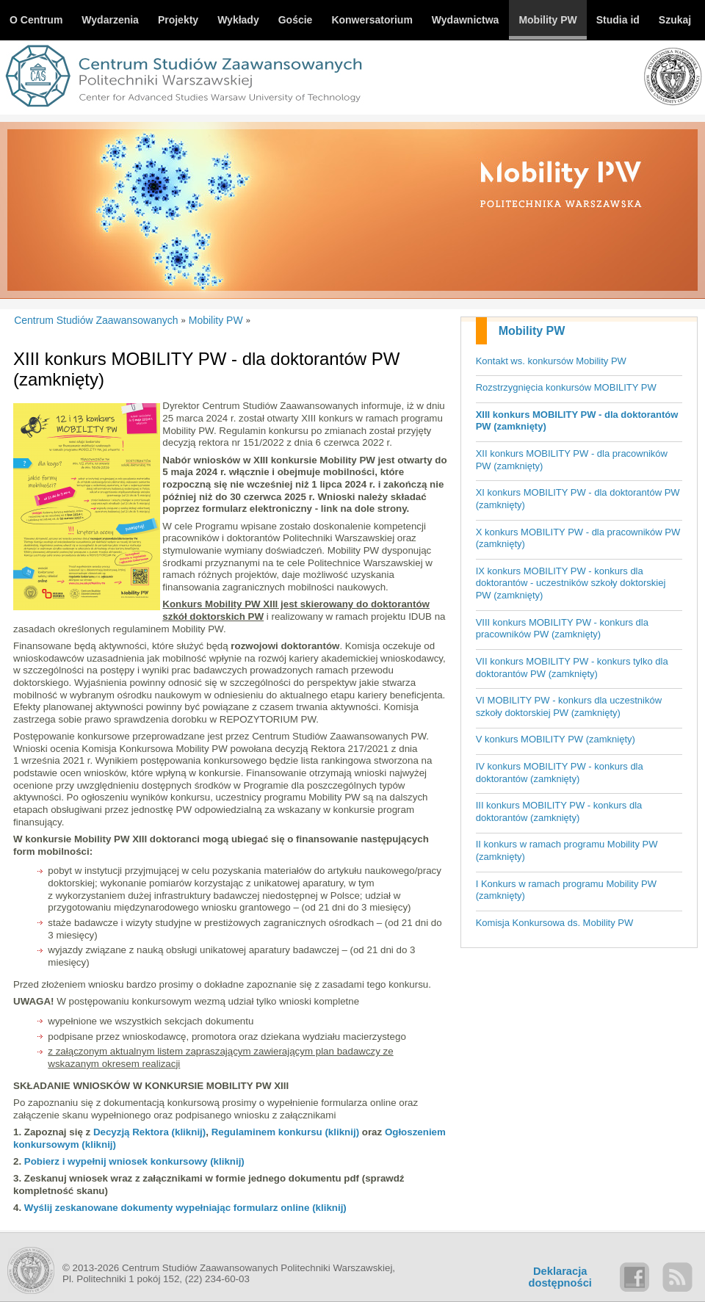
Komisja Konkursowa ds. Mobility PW (555, 922)
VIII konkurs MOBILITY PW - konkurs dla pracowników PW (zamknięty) (562, 628)
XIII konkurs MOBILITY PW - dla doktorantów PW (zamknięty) (577, 421)
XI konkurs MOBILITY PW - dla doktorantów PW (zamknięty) (578, 498)
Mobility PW (532, 331)
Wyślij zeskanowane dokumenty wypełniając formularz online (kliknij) (185, 1207)
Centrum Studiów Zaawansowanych (96, 320)
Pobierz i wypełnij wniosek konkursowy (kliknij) (134, 1161)
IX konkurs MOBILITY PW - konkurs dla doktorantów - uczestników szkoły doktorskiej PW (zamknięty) (571, 583)
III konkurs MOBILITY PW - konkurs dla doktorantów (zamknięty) (559, 811)
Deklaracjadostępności (560, 1277)
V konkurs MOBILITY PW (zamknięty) (555, 739)
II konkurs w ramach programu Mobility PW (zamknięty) (567, 850)
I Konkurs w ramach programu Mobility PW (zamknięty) (566, 890)
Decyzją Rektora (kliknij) (149, 1132)
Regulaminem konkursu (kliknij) (285, 1132)
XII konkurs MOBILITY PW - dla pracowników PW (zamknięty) (572, 459)
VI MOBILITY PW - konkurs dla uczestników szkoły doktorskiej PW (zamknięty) (569, 706)
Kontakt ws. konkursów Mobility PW (551, 360)
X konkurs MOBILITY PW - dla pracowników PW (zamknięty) (578, 538)
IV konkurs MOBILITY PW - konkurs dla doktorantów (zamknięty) (559, 772)
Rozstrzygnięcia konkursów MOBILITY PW (566, 387)
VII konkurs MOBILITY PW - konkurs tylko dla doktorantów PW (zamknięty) (572, 667)
